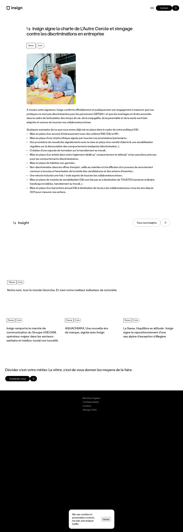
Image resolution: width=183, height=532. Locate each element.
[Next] (27, 309)
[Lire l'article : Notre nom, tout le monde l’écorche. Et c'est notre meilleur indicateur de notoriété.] (48, 267)
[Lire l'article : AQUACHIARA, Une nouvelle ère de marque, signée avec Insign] (91, 328)
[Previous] (18, 309)
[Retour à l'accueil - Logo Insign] (15, 8)
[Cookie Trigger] (103, 395)
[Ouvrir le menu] (152, 8)
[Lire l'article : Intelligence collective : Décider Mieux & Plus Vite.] (134, 267)
